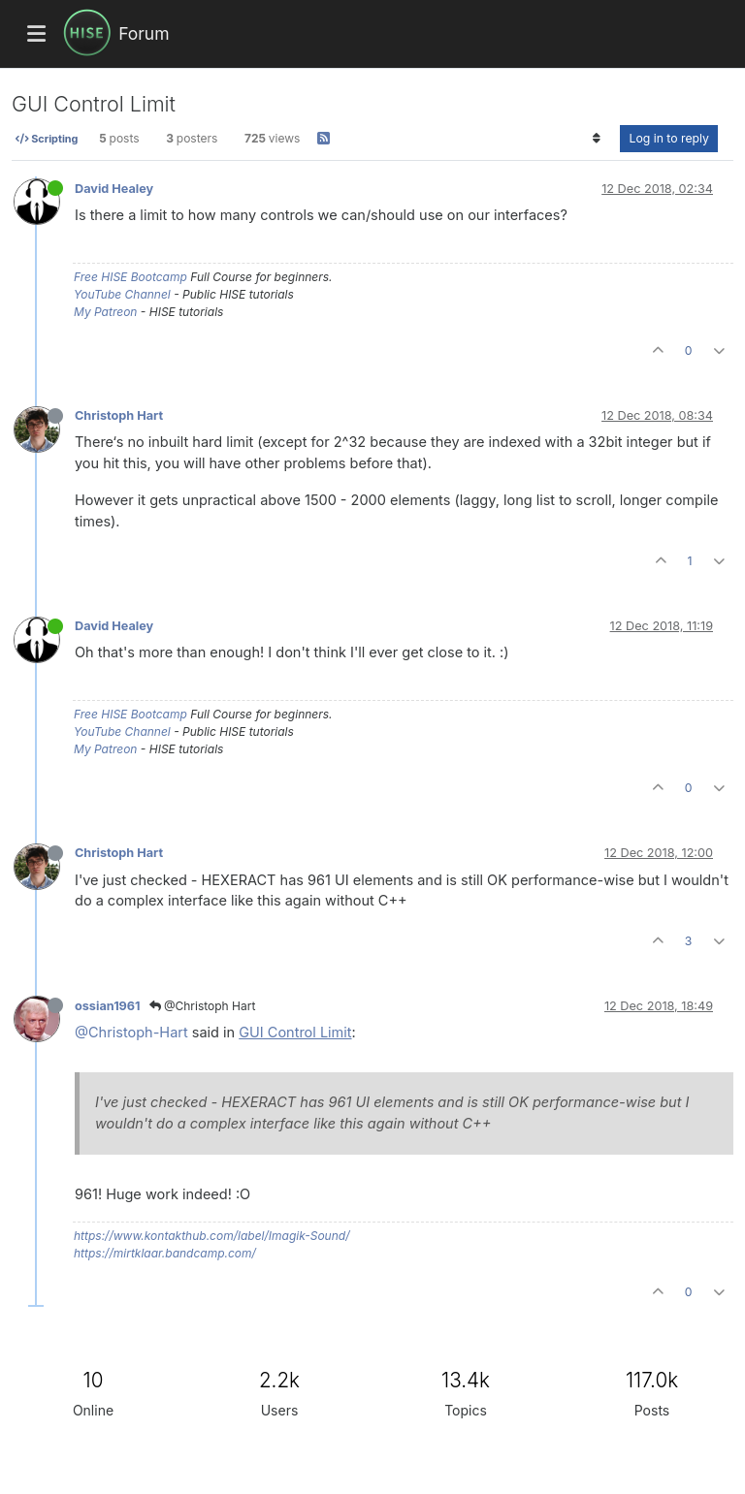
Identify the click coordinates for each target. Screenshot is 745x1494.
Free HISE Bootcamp (130, 277)
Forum (143, 33)
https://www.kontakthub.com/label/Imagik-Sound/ (212, 1235)
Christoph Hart (119, 415)
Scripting (47, 138)
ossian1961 (108, 1006)
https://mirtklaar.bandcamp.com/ (165, 1253)
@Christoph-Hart (131, 1032)
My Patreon (105, 311)
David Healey (114, 188)
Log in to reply (669, 138)
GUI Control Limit (295, 1032)
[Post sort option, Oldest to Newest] (596, 138)
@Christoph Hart (202, 1006)
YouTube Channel (122, 294)
